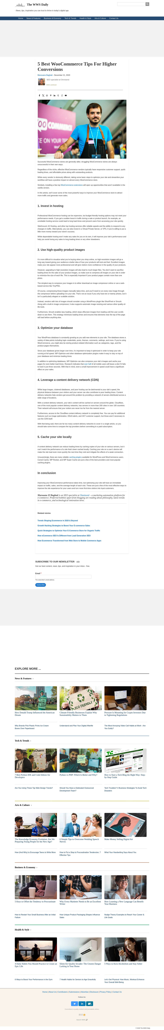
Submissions (74, 992)
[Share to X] (43, 95)
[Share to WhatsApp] (47, 95)
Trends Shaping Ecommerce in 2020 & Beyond (58, 521)
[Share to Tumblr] (58, 95)
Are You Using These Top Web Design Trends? (34, 788)
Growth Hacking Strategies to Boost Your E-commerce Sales (64, 526)
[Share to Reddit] (62, 95)
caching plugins (75, 457)
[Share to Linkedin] (54, 95)
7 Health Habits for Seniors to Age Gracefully (78, 979)
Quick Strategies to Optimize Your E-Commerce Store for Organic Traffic (69, 531)
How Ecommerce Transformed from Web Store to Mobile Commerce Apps (69, 541)
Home (20, 18)
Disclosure (94, 992)
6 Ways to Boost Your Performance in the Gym (33, 979)
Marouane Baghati (45, 75)
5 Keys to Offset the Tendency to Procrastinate (35, 901)
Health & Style (85, 18)
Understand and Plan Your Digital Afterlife (76, 726)
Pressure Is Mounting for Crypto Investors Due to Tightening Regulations (125, 713)
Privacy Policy (105, 992)
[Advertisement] (82, 38)
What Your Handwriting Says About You (120, 852)
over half (87, 364)
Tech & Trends (70, 18)
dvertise (84, 992)
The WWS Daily (37, 4)
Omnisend (85, 495)
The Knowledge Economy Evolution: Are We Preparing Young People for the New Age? (35, 840)
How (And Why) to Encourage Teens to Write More (35, 852)
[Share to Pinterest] (50, 95)
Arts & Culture (100, 18)
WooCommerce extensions (72, 185)
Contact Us (113, 18)
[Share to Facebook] (39, 95)
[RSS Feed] (81, 1014)
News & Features (34, 18)
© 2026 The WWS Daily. (143, 1028)
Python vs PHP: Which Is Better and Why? (78, 775)
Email (37, 573)
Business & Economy (52, 18)
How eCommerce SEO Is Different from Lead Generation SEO (64, 536)
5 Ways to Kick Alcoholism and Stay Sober (123, 964)
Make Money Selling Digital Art (118, 839)
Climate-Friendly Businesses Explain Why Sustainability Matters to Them (78, 713)
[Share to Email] (65, 95)
